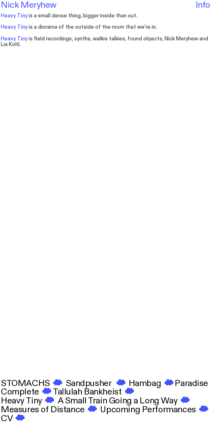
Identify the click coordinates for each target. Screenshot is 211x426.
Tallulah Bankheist (94, 392)
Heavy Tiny (29, 401)
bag (153, 383)
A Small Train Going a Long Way (124, 401)
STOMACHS (32, 383)
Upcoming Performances (147, 410)
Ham (138, 383)
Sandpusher (96, 383)
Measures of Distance (43, 410)
